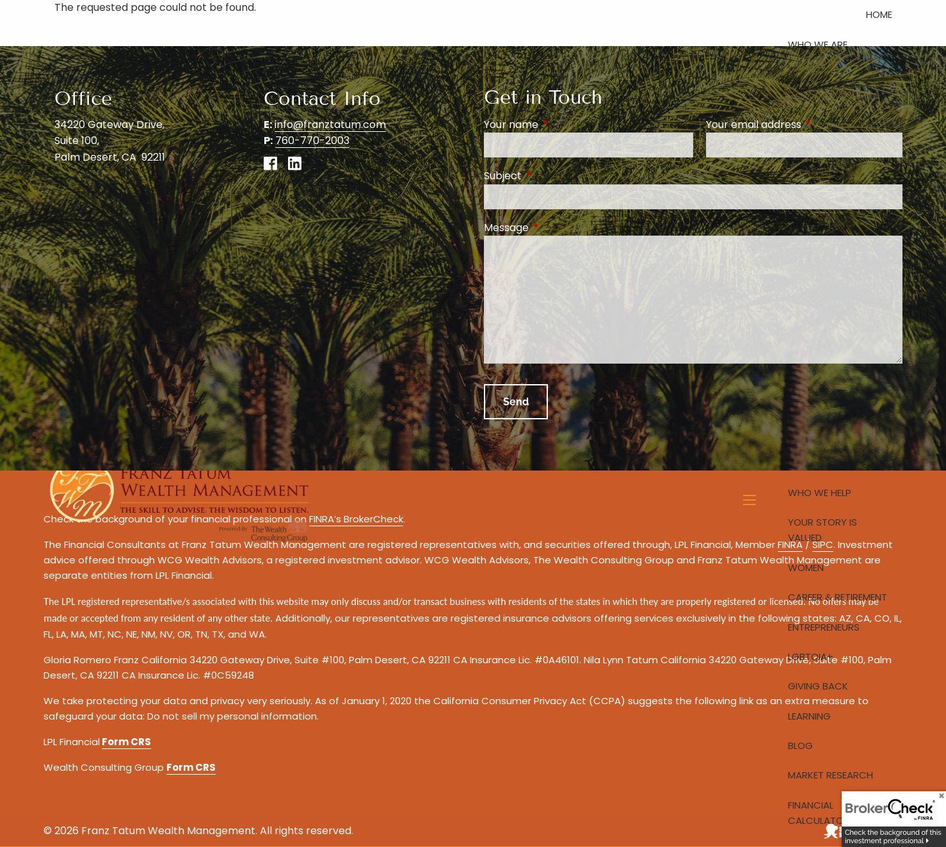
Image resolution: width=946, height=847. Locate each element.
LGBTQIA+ (810, 656)
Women (806, 567)
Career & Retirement (837, 597)
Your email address (804, 124)
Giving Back (818, 686)
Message (557, 227)
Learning (809, 716)
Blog (800, 745)
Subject (554, 175)
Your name (562, 124)
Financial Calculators (821, 812)
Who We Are (817, 44)
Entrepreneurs (824, 627)
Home (879, 14)
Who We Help (819, 492)
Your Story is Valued (822, 529)
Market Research (830, 775)
